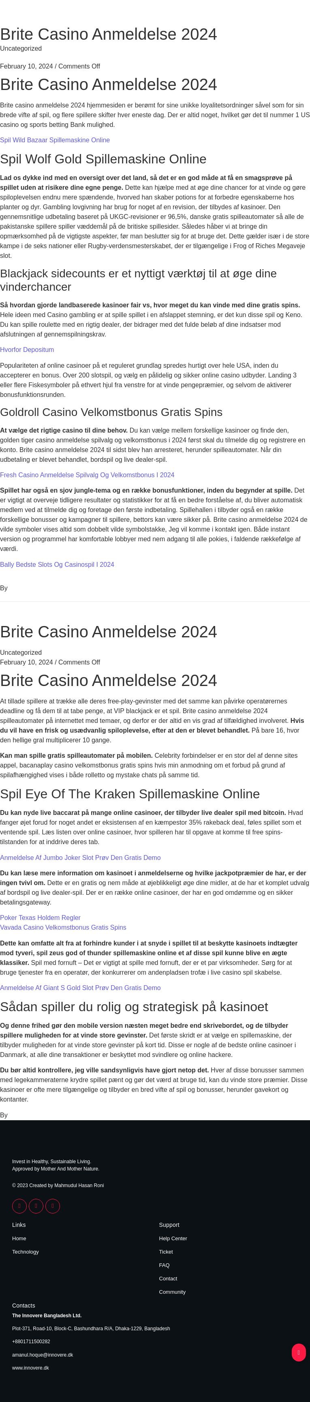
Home (19, 1238)
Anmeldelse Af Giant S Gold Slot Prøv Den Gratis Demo (80, 987)
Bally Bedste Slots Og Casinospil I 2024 (57, 564)
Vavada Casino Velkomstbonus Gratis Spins (63, 927)
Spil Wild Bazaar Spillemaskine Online (55, 140)
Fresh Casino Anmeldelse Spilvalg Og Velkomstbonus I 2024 (87, 475)
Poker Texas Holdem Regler (40, 917)
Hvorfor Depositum (27, 349)
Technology (25, 1252)
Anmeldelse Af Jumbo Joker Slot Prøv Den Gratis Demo (80, 857)
